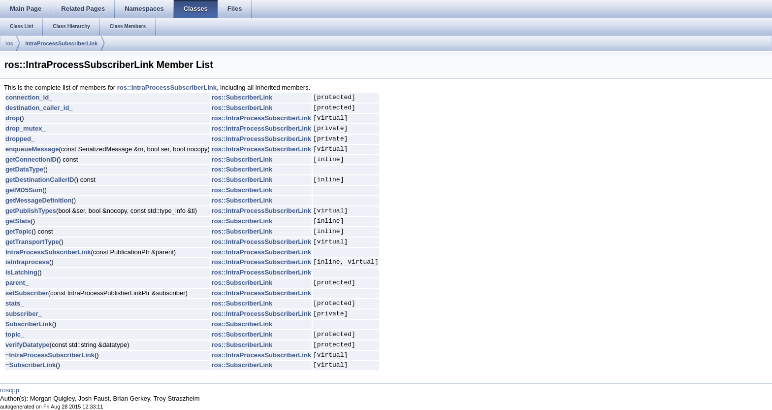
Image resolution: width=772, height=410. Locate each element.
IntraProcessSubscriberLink (61, 43)
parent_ (17, 282)
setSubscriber (26, 293)
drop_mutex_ (25, 128)
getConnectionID (31, 159)
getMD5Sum (23, 190)
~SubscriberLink (30, 365)
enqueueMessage (32, 149)
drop (12, 118)
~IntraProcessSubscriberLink (50, 355)
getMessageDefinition (38, 200)
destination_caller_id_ (39, 107)
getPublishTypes (30, 210)
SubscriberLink (28, 324)
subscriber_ (23, 313)
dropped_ (19, 138)
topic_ (14, 334)
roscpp (9, 390)
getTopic (18, 231)
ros (9, 43)
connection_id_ (28, 97)
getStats (18, 221)
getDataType (24, 169)
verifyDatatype (27, 344)
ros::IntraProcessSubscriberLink (167, 87)
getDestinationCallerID (39, 179)
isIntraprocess (27, 262)
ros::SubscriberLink (242, 97)
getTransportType (32, 241)
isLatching (21, 272)
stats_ (14, 303)
